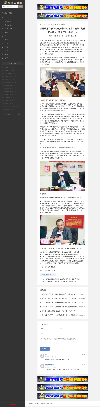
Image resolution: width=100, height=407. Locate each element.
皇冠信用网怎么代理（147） (10, 91)
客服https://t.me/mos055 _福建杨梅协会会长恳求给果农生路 (59, 307)
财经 (5, 47)
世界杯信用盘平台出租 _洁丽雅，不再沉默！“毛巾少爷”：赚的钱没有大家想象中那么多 (68, 311)
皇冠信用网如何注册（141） (10, 97)
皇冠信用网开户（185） (8, 67)
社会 (5, 39)
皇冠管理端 (7, 21)
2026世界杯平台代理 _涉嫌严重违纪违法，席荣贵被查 (57, 294)
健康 (5, 50)
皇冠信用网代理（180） (8, 70)
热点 (5, 32)
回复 (83, 356)
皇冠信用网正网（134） (8, 104)
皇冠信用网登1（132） (8, 110)
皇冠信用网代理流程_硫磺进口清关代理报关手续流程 (63, 279)
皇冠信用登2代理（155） (9, 79)
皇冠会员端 (7, 25)
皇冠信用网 (7, 28)
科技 (5, 54)
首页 (3, 18)
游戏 (5, 58)
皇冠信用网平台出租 (47, 275)
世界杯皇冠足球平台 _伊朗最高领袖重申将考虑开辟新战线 (59, 315)
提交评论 (45, 350)
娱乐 (5, 36)
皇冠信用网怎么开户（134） (10, 101)
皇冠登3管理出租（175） (9, 73)
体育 (5, 43)
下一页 (17, 114)
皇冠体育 (49, 24)
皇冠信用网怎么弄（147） (9, 85)
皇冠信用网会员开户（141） (10, 94)
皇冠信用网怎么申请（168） (10, 76)
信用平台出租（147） (8, 88)
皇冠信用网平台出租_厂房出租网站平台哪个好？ (61, 281)
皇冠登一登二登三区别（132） (10, 107)
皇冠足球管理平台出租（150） (10, 82)
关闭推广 (13, 405)
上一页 (7, 114)
